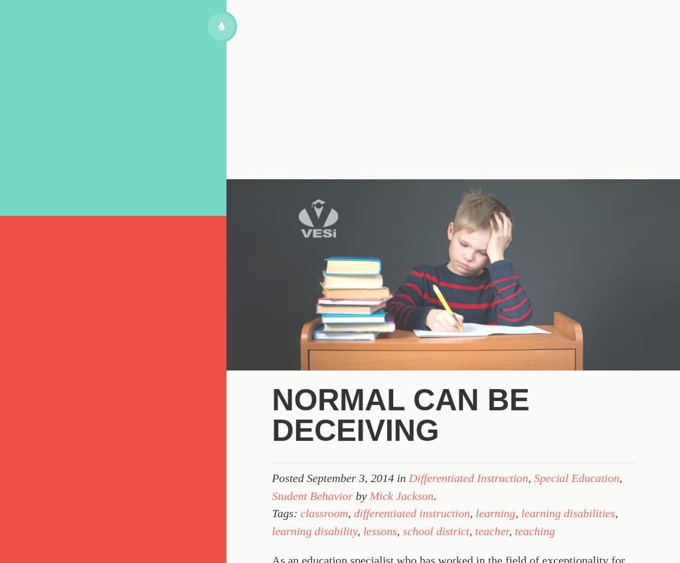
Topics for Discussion (105, 282)
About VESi (69, 253)
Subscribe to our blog (105, 317)
